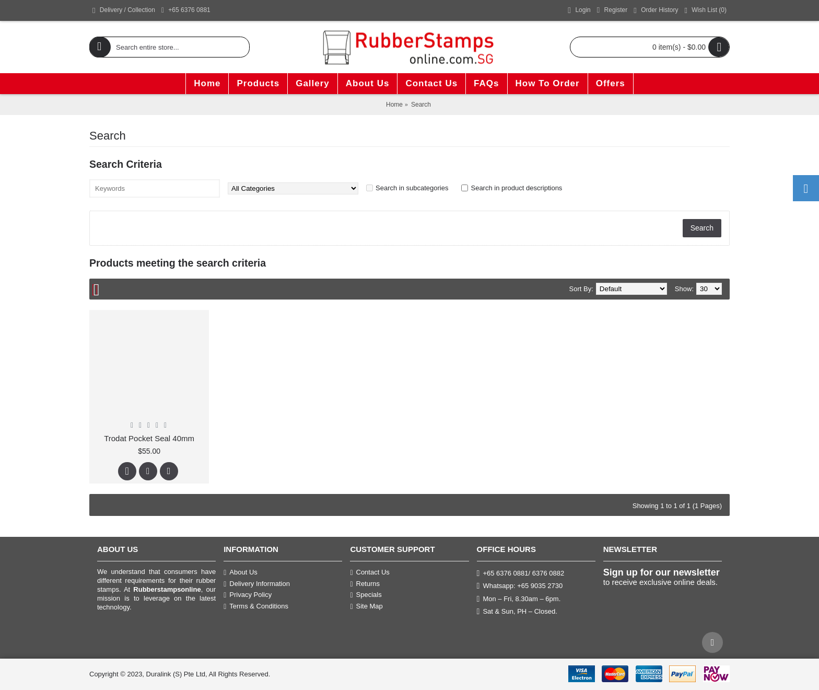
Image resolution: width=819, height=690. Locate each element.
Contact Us (369, 572)
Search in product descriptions (516, 188)
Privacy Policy (248, 595)
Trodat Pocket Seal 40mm (149, 438)
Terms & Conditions (256, 606)
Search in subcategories (412, 188)
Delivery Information (257, 584)
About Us (241, 572)
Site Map (366, 606)
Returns (365, 584)
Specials (365, 595)
